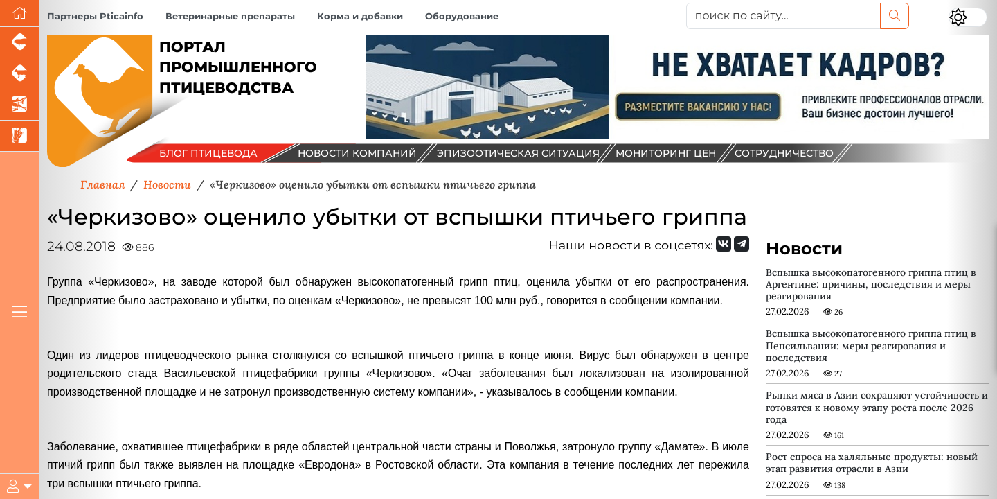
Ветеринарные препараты (230, 16)
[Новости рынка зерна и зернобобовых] (19, 136)
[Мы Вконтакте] (723, 244)
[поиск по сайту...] (783, 16)
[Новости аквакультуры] (19, 105)
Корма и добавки (360, 16)
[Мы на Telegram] (741, 244)
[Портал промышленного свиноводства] (19, 42)
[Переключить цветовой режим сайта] (968, 17)
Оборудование (461, 16)
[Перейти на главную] (19, 13)
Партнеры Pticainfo (95, 16)
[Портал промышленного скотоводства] (19, 73)
